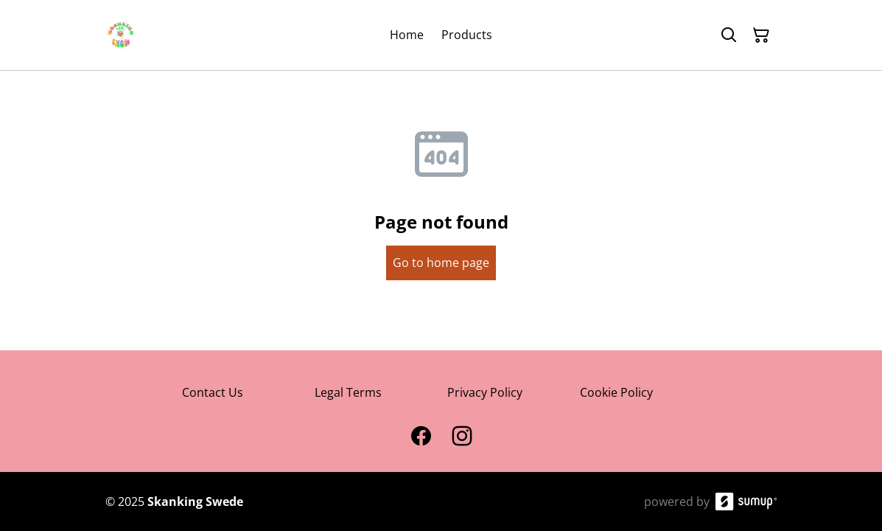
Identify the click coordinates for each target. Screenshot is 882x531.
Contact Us (212, 392)
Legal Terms (348, 392)
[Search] (729, 35)
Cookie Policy (616, 392)
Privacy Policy (484, 392)
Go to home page (441, 262)
